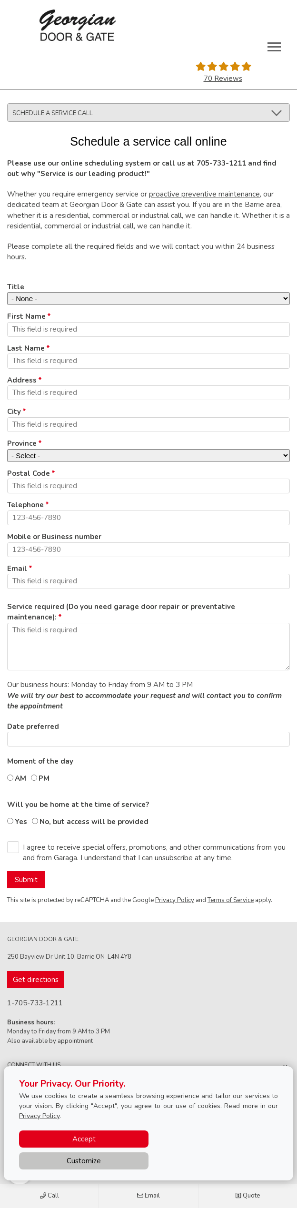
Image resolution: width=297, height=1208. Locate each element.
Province (22, 443)
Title (15, 287)
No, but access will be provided (94, 821)
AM (20, 778)
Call (49, 1196)
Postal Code (28, 473)
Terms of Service (231, 900)
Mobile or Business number (54, 536)
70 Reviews (223, 78)
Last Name (26, 348)
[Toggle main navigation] (274, 46)
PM (44, 778)
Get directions (36, 979)
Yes (21, 821)
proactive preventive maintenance (204, 194)
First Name (26, 316)
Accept (84, 1139)
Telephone (25, 505)
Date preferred (33, 726)
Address (22, 380)
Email (148, 1196)
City (14, 411)
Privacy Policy (174, 900)
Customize (84, 1161)
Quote (247, 1196)
